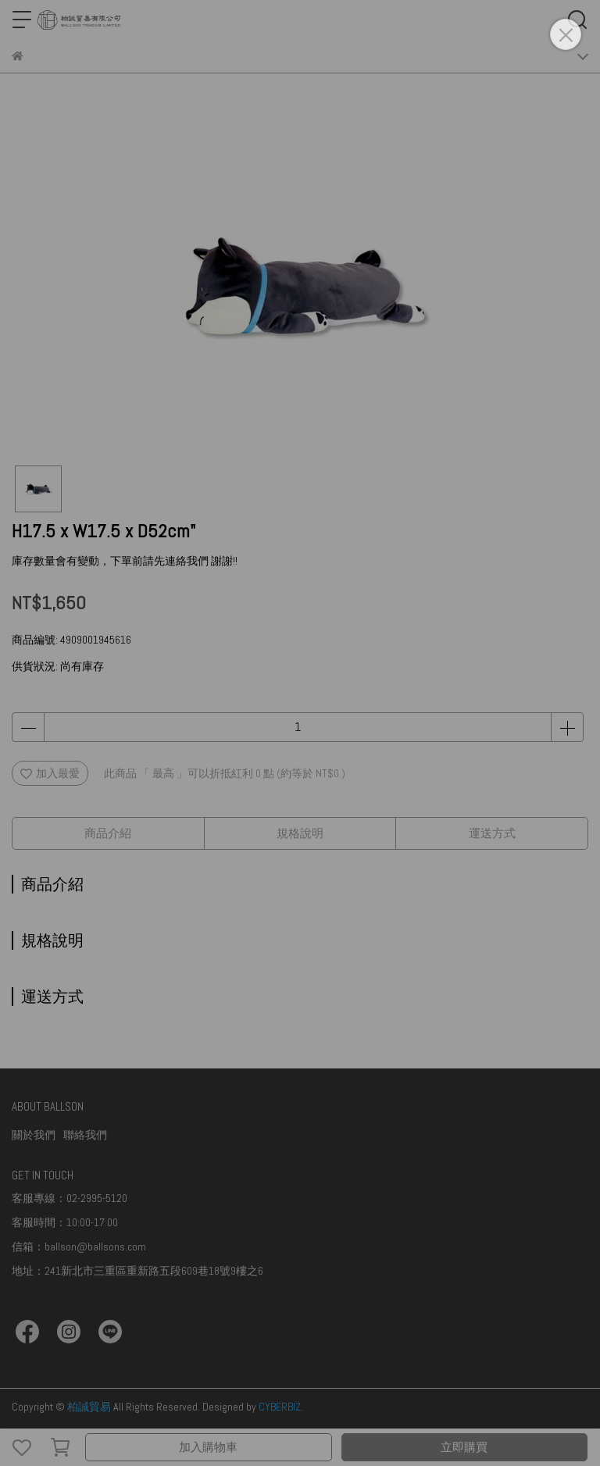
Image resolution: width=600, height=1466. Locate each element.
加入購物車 (208, 1446)
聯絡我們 (85, 1135)
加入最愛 (50, 773)
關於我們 (33, 1135)
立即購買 (464, 1446)
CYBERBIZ (280, 1407)
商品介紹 (107, 833)
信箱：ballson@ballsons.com (79, 1247)
